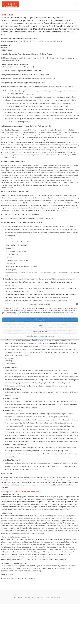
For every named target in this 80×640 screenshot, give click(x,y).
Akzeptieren (40, 320)
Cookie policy (29, 336)
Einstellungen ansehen (40, 331)
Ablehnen (40, 326)
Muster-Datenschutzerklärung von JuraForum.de (28, 614)
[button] (77, 304)
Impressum (51, 336)
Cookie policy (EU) (52, 634)
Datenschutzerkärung (40, 336)
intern (65, 634)
